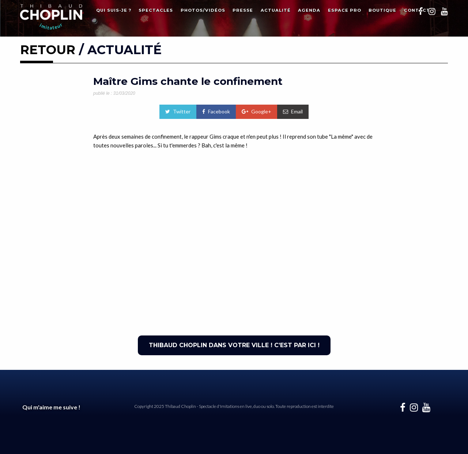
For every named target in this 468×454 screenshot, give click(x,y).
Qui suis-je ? (113, 10)
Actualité (276, 10)
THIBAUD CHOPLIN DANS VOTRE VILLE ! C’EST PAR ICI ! (234, 345)
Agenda (309, 10)
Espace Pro (344, 10)
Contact (417, 10)
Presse (243, 10)
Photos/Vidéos (203, 10)
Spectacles (156, 10)
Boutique (382, 10)
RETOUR (47, 49)
